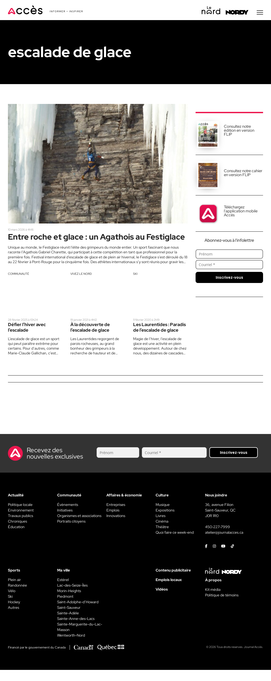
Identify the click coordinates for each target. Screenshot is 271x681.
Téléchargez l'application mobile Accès (241, 211)
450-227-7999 (217, 538)
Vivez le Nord (81, 284)
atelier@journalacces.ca (224, 543)
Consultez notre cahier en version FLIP (243, 173)
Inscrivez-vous (229, 277)
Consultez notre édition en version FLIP (239, 131)
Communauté (18, 284)
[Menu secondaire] (260, 13)
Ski (135, 284)
